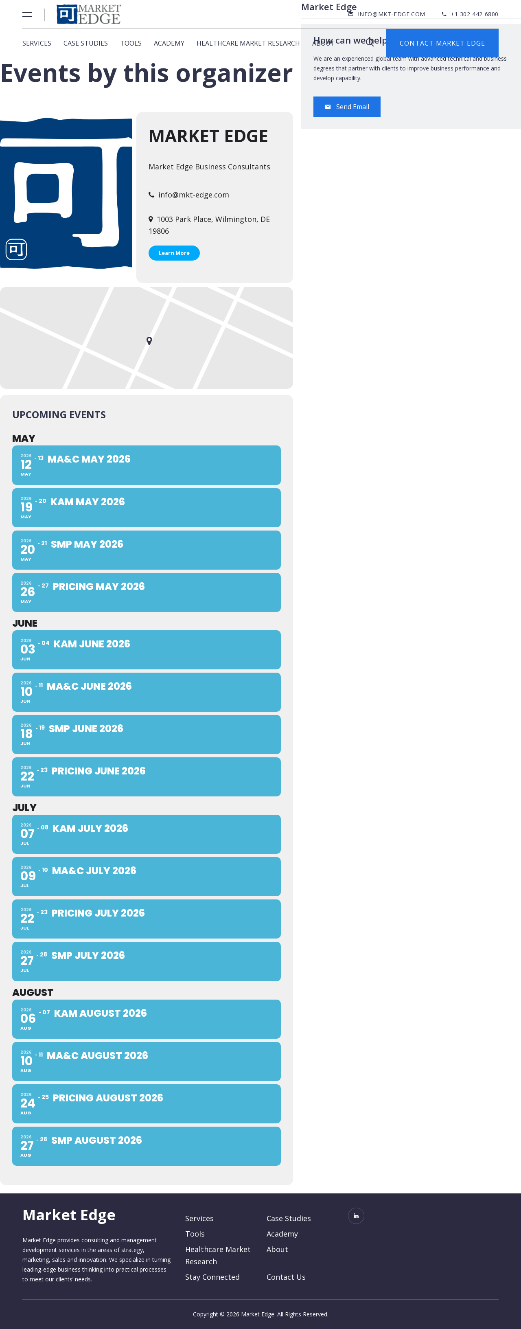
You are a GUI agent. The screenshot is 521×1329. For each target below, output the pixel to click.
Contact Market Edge (442, 43)
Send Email (347, 106)
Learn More (174, 253)
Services (36, 43)
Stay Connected (212, 1277)
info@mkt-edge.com (391, 14)
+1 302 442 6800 (475, 14)
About (323, 43)
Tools (131, 43)
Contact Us (286, 1277)
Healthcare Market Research (248, 43)
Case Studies (85, 43)
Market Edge (208, 135)
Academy (169, 43)
